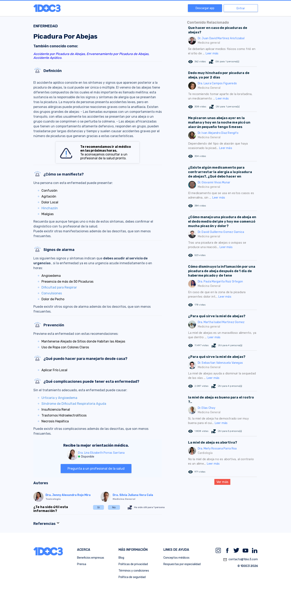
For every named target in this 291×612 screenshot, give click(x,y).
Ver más (222, 482)
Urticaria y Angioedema (59, 398)
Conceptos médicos (176, 557)
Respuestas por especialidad (182, 564)
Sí (98, 507)
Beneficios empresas (90, 557)
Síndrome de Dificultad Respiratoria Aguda (73, 404)
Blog (121, 557)
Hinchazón (49, 208)
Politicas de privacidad (133, 564)
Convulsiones (51, 293)
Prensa (81, 564)
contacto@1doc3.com (240, 560)
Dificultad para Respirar (59, 287)
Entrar (241, 8)
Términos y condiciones (134, 570)
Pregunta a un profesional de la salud (96, 468)
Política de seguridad (132, 577)
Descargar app (205, 8)
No (114, 507)
